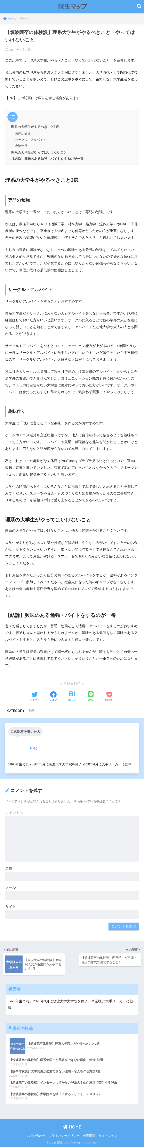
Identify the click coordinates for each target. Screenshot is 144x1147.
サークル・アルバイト (30, 139)
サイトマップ (108, 1136)
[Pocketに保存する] (109, 696)
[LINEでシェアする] (91, 696)
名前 (8, 869)
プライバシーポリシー (64, 1136)
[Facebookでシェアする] (53, 696)
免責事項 (89, 1136)
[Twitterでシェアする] (35, 696)
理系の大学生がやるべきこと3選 (35, 127)
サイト (10, 907)
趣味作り (21, 145)
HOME (72, 1127)
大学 (31, 711)
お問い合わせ (36, 1136)
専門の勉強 (23, 134)
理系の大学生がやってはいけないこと (39, 152)
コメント (14, 813)
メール (10, 887)
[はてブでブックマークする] (72, 696)
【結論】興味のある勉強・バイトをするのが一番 (47, 158)
